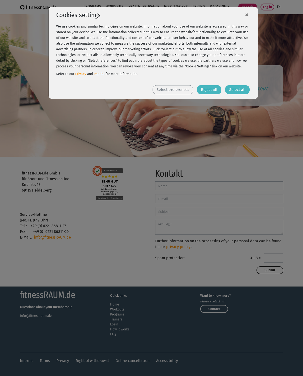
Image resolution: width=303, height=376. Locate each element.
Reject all (209, 89)
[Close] (247, 14)
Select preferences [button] (173, 89)
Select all (237, 89)
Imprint (99, 74)
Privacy (80, 74)
